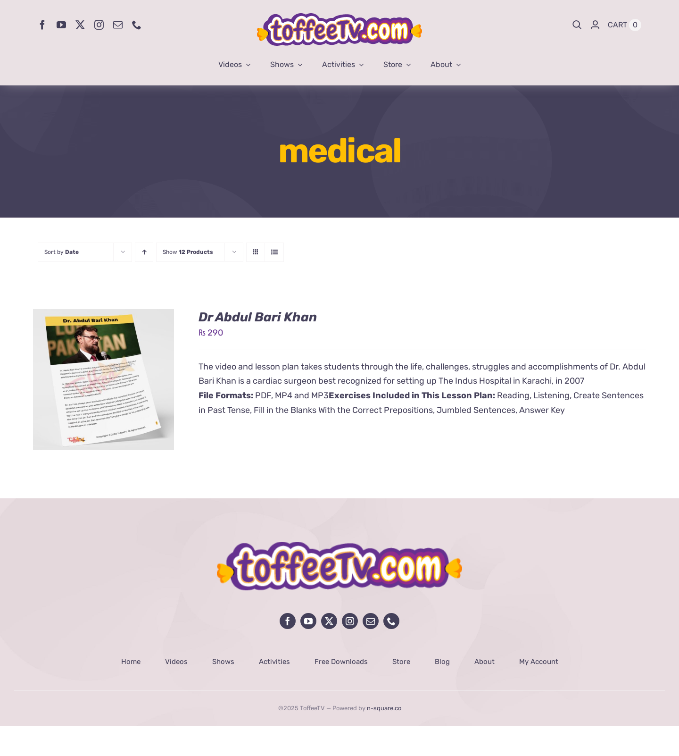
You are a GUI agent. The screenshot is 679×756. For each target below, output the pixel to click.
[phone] (136, 25)
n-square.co (384, 708)
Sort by (61, 252)
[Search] (577, 25)
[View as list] (274, 252)
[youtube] (61, 25)
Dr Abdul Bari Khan (258, 317)
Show (188, 252)
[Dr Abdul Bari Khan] (103, 316)
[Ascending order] (144, 252)
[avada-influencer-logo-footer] (339, 546)
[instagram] (99, 25)
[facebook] (42, 25)
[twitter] (80, 25)
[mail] (118, 25)
